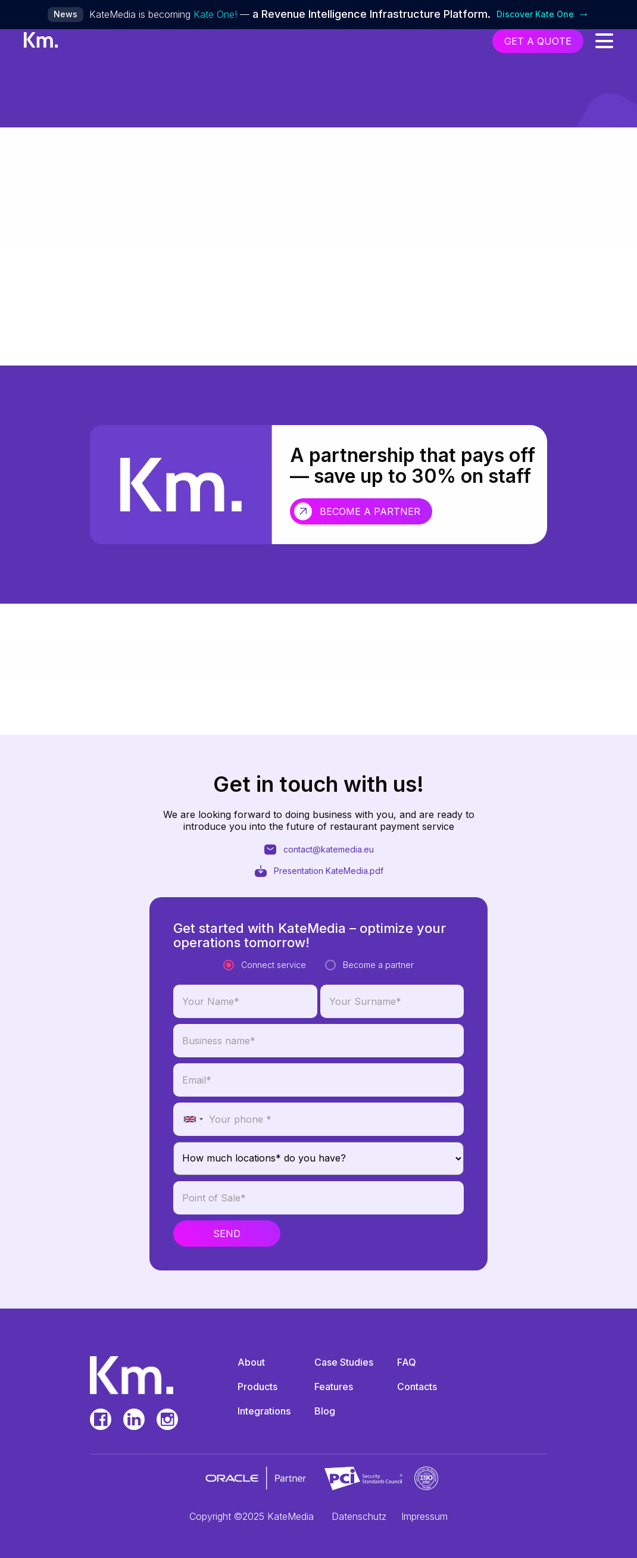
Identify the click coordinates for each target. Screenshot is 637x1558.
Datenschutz (359, 1516)
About (251, 1362)
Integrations (264, 1411)
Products (257, 1386)
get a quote (538, 41)
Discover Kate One (543, 14)
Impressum (424, 1516)
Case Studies (343, 1362)
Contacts (417, 1386)
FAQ (406, 1362)
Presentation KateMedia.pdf (318, 923)
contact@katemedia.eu (318, 901)
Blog (324, 1411)
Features (333, 1386)
